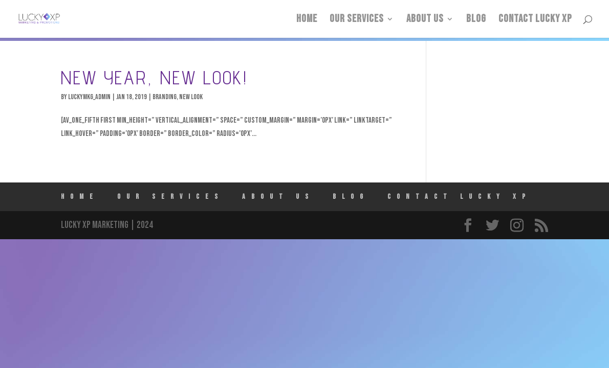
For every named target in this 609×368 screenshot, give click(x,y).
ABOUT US (425, 20)
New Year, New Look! (154, 77)
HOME (306, 20)
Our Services (357, 20)
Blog (476, 20)
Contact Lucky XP (535, 20)
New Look (191, 97)
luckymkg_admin (89, 97)
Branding (165, 97)
